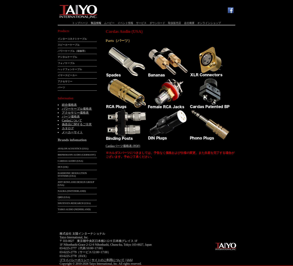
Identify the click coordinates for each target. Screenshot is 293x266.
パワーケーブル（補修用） (72, 51)
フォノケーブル (66, 63)
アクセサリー (65, 81)
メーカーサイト (72, 132)
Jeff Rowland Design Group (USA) (76, 183)
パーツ (61, 87)
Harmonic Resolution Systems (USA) (72, 174)
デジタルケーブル (67, 57)
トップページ (80, 23)
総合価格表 (69, 104)
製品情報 (96, 23)
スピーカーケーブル (69, 44)
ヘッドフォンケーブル (70, 69)
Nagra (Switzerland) (72, 191)
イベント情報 (125, 23)
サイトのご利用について (108, 260)
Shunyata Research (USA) (74, 203)
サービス (141, 23)
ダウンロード (157, 23)
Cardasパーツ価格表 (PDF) (123, 145)
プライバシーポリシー (75, 260)
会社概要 (189, 23)
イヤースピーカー (67, 75)
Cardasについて (72, 120)
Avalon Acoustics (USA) (73, 148)
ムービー (109, 23)
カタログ (68, 128)
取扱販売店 (174, 23)
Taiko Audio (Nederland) (74, 209)
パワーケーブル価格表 (77, 108)
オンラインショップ (209, 23)
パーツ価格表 (71, 116)
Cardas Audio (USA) (70, 160)
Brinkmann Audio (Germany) (76, 154)
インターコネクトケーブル (72, 38)
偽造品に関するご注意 (77, 124)
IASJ (129, 260)
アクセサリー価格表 (75, 112)
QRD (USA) (64, 197)
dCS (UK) (63, 166)
